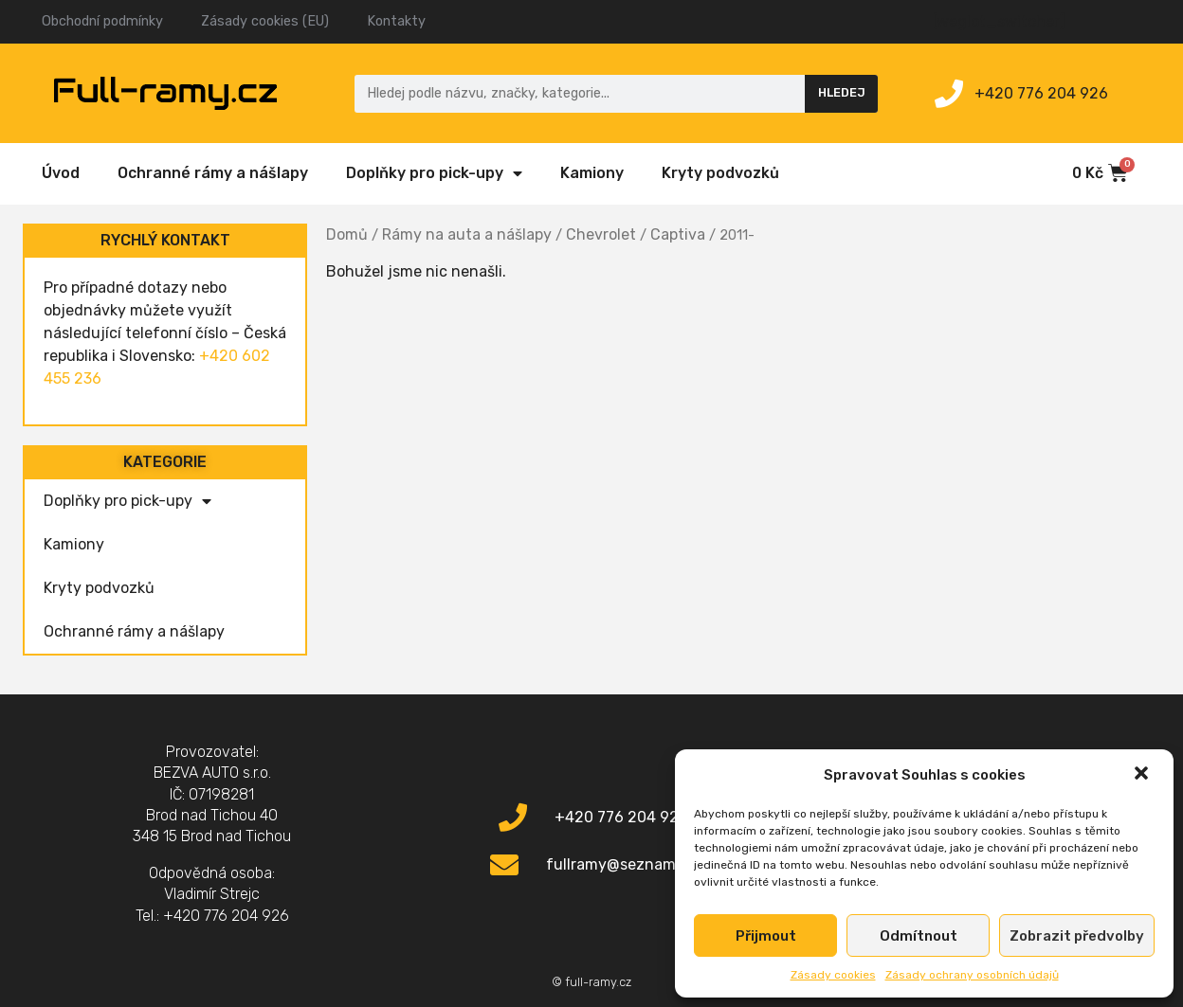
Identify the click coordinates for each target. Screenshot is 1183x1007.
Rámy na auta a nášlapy (467, 234)
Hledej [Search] (841, 92)
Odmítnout (918, 935)
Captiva (677, 234)
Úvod (61, 173)
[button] (1143, 775)
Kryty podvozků (720, 173)
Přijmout (766, 935)
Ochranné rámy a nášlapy (213, 173)
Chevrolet (601, 234)
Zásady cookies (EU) (265, 21)
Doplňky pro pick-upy (434, 173)
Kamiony (592, 173)
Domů (347, 234)
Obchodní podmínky (102, 21)
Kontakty (396, 21)
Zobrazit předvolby (1077, 935)
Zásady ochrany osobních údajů (972, 974)
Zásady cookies (833, 974)
